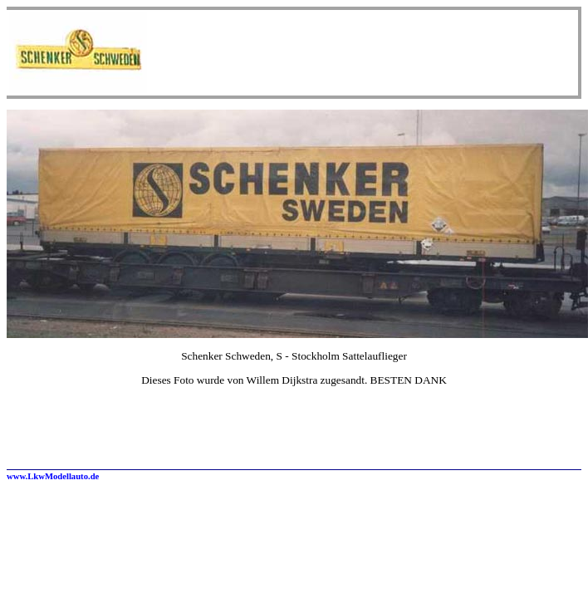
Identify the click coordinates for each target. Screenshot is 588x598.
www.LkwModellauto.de (53, 476)
